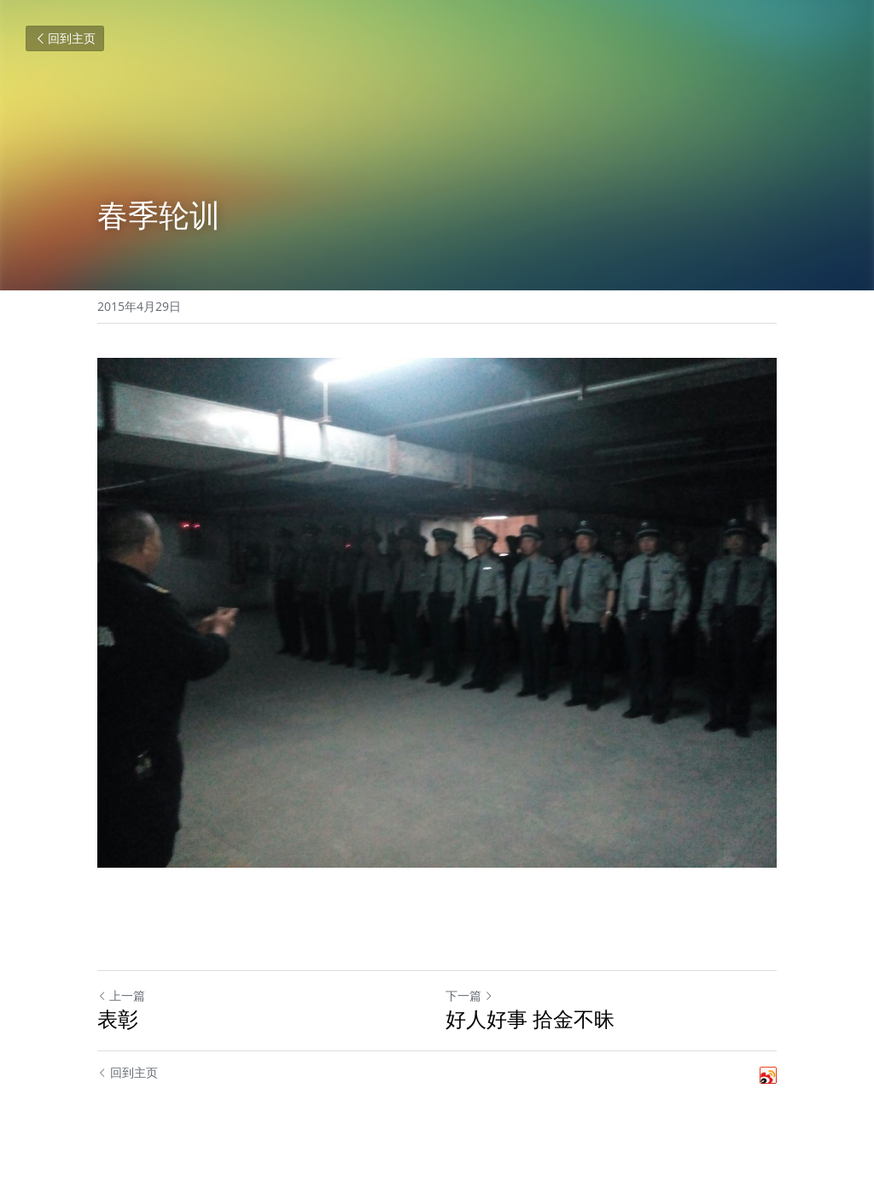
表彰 (117, 1019)
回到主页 (65, 38)
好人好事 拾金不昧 (530, 1019)
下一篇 (469, 995)
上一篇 (121, 995)
